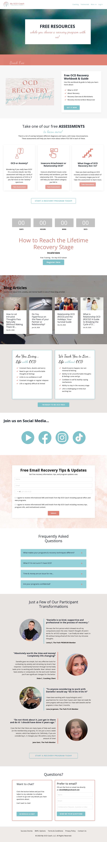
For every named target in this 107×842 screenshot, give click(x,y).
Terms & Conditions (55, 833)
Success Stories (27, 833)
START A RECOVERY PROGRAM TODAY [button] (53, 757)
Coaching (75, 4)
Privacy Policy (70, 833)
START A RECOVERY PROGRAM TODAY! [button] (53, 201)
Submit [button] (53, 514)
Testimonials (84, 4)
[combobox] (18, 493)
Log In (100, 4)
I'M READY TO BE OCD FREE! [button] (53, 406)
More (94, 4)
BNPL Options (40, 833)
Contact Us (82, 833)
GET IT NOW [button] (72, 108)
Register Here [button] (53, 263)
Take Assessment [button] (19, 187)
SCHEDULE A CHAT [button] (27, 816)
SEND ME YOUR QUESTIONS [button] (71, 816)
